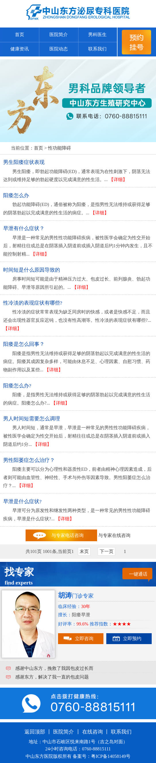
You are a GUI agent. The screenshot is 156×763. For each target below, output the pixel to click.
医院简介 (58, 34)
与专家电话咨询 (67, 535)
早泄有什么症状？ (24, 228)
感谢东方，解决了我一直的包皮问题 (52, 676)
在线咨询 (92, 732)
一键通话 (138, 574)
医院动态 (58, 48)
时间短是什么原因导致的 (31, 270)
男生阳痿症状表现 (24, 162)
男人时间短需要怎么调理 (31, 418)
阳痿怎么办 (16, 195)
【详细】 (118, 179)
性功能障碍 (59, 148)
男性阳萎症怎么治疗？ (29, 460)
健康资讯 (19, 48)
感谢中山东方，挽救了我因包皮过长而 (54, 668)
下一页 (106, 551)
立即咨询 (84, 638)
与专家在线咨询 (114, 535)
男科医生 (97, 34)
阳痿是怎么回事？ (24, 344)
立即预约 (132, 638)
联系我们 (97, 48)
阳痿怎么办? (17, 386)
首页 (19, 34)
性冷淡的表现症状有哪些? (32, 303)
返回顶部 (34, 732)
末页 (84, 551)
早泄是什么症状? (22, 501)
